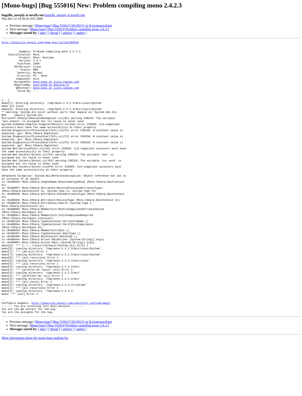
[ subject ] (67, 33)
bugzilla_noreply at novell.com (65, 15)
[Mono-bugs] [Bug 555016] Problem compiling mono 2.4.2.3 (69, 29)
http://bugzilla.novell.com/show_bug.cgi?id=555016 (40, 43)
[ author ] (81, 33)
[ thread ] (54, 33)
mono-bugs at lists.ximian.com (56, 90)
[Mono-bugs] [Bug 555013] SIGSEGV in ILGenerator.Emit (73, 25)
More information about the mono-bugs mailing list (35, 392)
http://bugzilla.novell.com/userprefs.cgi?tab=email (71, 355)
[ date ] (42, 33)
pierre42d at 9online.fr (51, 94)
